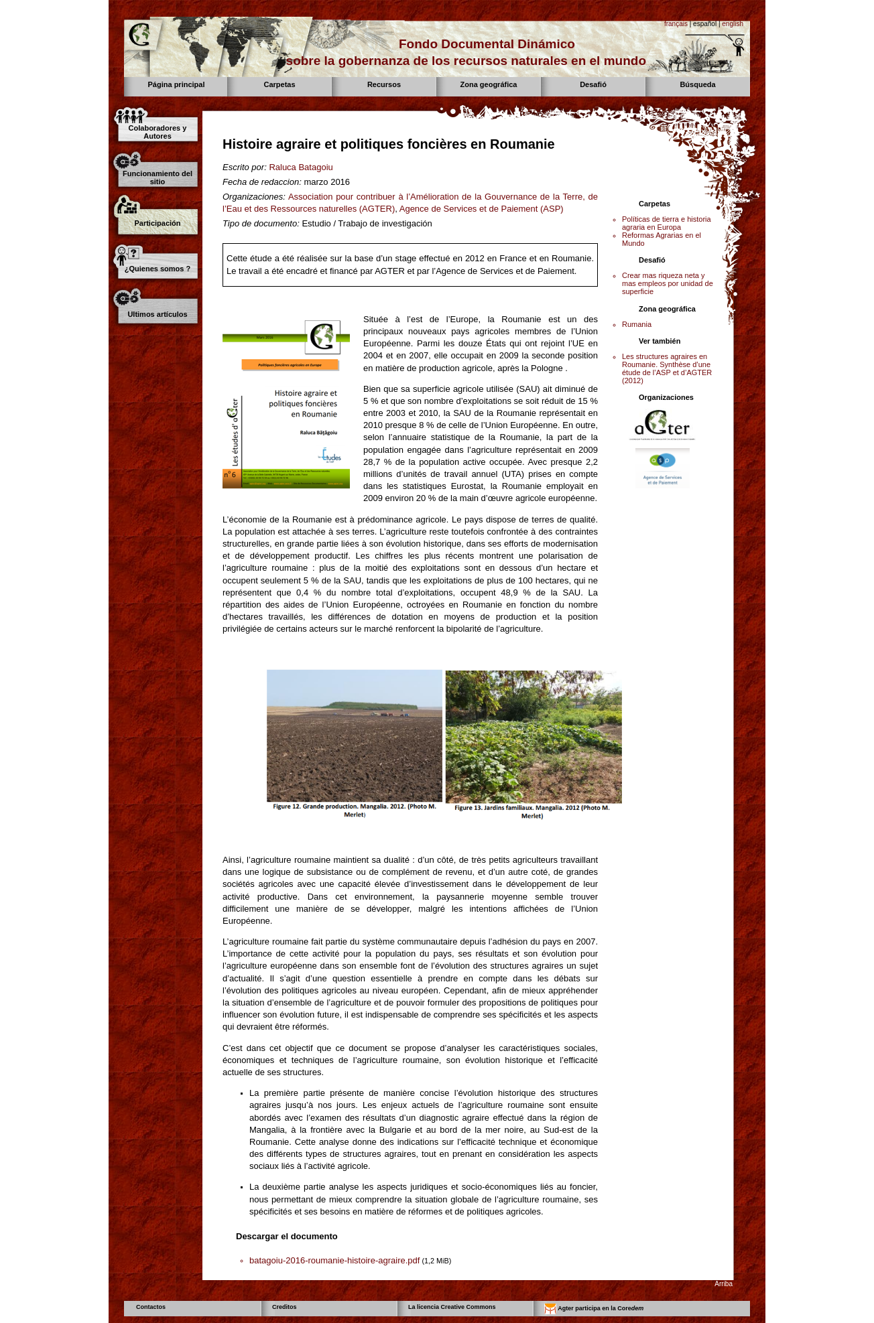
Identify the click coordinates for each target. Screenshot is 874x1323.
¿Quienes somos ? (157, 269)
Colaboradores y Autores (158, 132)
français (676, 23)
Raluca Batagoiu (300, 167)
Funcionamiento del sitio (157, 177)
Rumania (636, 324)
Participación (157, 223)
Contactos (151, 1307)
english (732, 23)
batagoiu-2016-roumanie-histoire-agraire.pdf (334, 1260)
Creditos (284, 1307)
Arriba (723, 1283)
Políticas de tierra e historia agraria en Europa (666, 223)
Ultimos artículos (157, 314)
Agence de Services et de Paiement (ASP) (481, 209)
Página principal (176, 84)
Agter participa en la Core (593, 1309)
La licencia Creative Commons (452, 1307)
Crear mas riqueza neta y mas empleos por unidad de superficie (667, 283)
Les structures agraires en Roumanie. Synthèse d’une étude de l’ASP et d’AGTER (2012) (667, 368)
